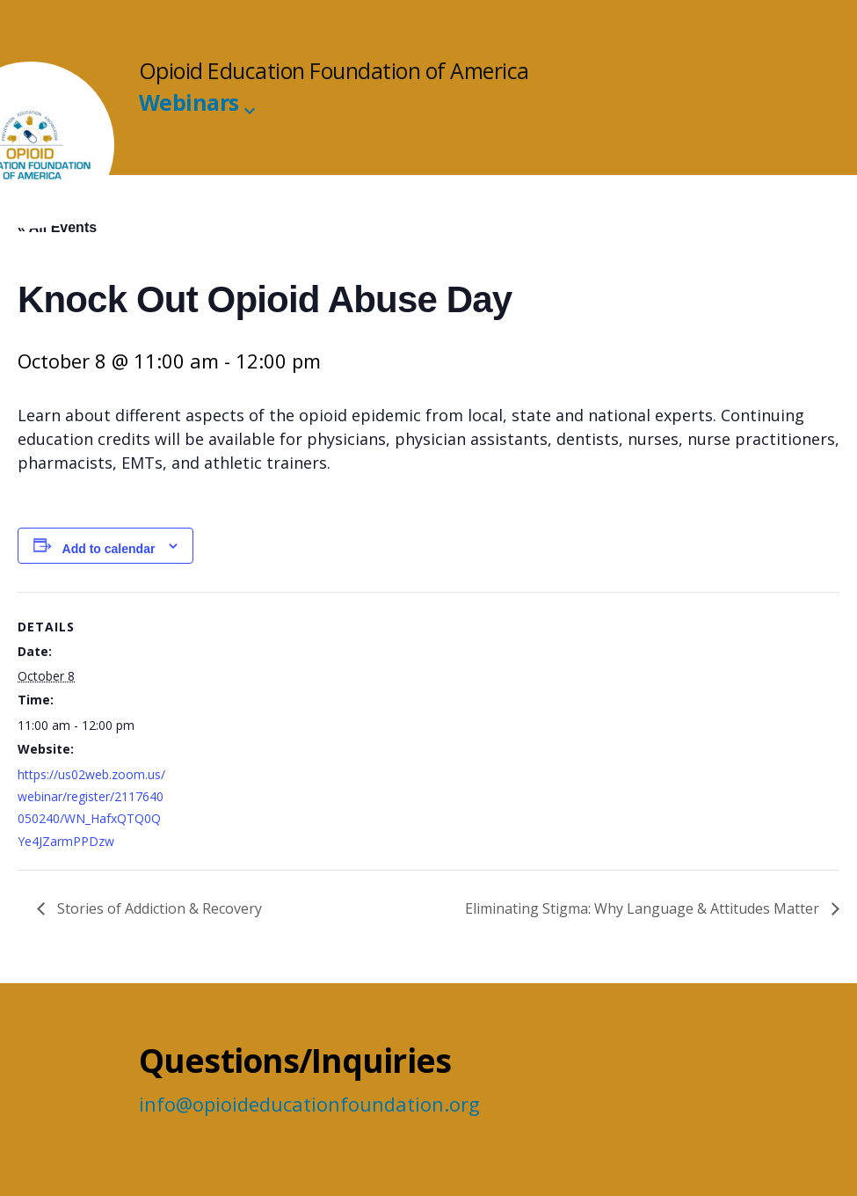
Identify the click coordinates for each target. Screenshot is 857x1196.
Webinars (189, 102)
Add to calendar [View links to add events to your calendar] (109, 549)
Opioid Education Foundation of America (334, 70)
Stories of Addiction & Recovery (158, 908)
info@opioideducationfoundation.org (309, 1103)
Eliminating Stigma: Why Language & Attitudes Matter (644, 908)
